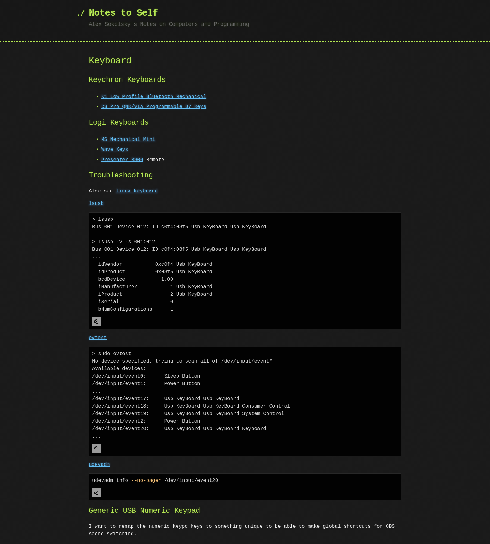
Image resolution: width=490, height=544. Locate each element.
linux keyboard (137, 191)
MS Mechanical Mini (128, 139)
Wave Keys (114, 149)
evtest (98, 337)
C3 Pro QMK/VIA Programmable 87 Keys (153, 106)
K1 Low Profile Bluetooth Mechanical (153, 96)
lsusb (96, 203)
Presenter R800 (122, 159)
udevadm (99, 464)
